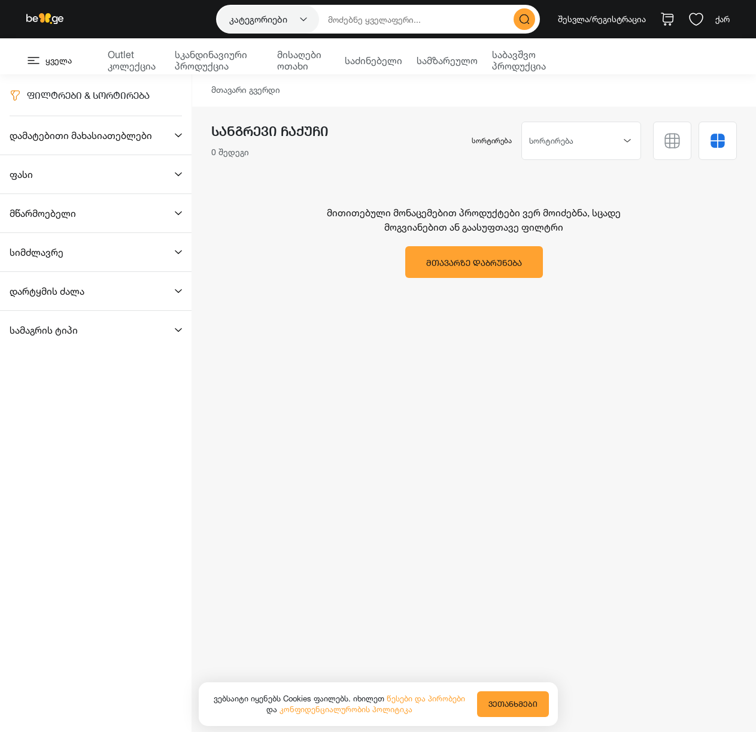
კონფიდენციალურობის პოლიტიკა (346, 709)
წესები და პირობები (426, 698)
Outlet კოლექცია (132, 60)
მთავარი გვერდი (245, 90)
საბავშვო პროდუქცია (519, 60)
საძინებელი (373, 60)
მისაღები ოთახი (299, 60)
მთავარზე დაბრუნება (474, 263)
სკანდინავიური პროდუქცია (211, 60)
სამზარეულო (447, 60)
